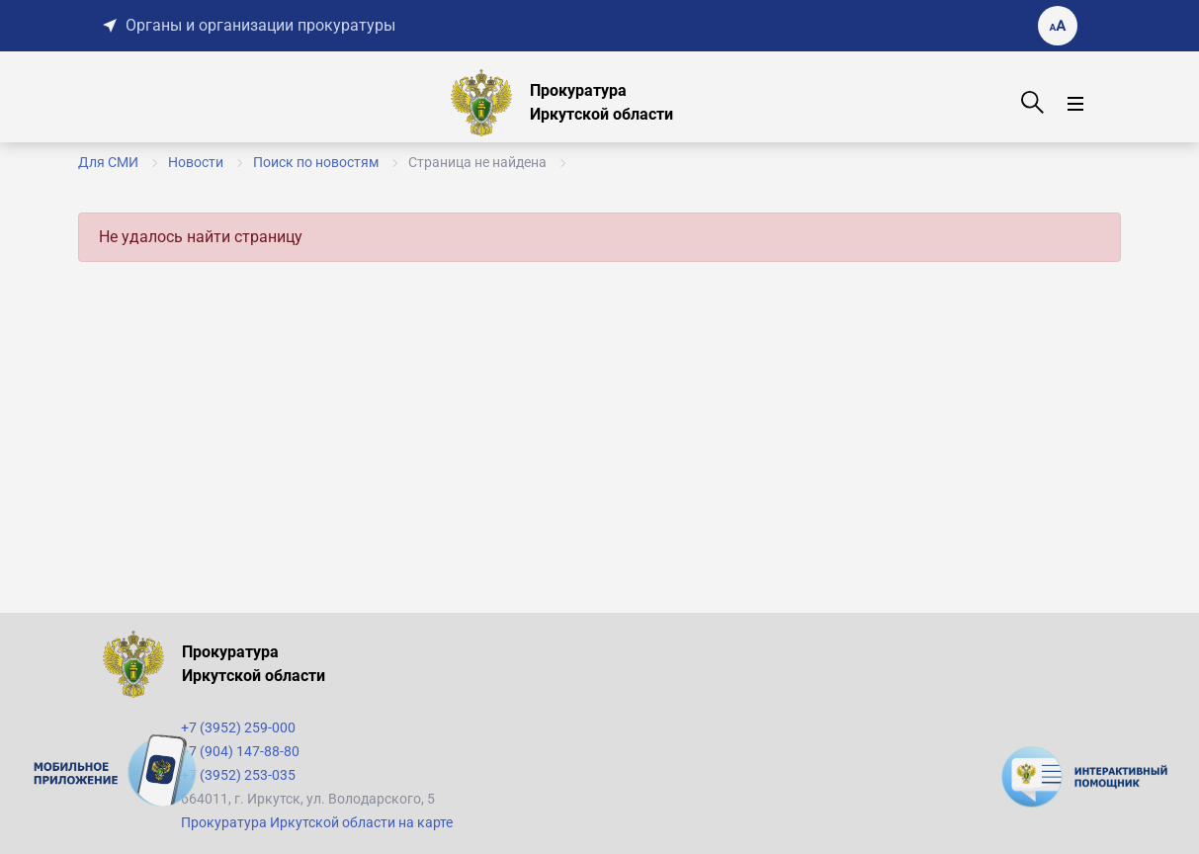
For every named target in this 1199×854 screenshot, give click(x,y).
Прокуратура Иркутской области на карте (317, 822)
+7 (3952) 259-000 (238, 727)
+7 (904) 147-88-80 (240, 751)
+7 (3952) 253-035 (238, 775)
